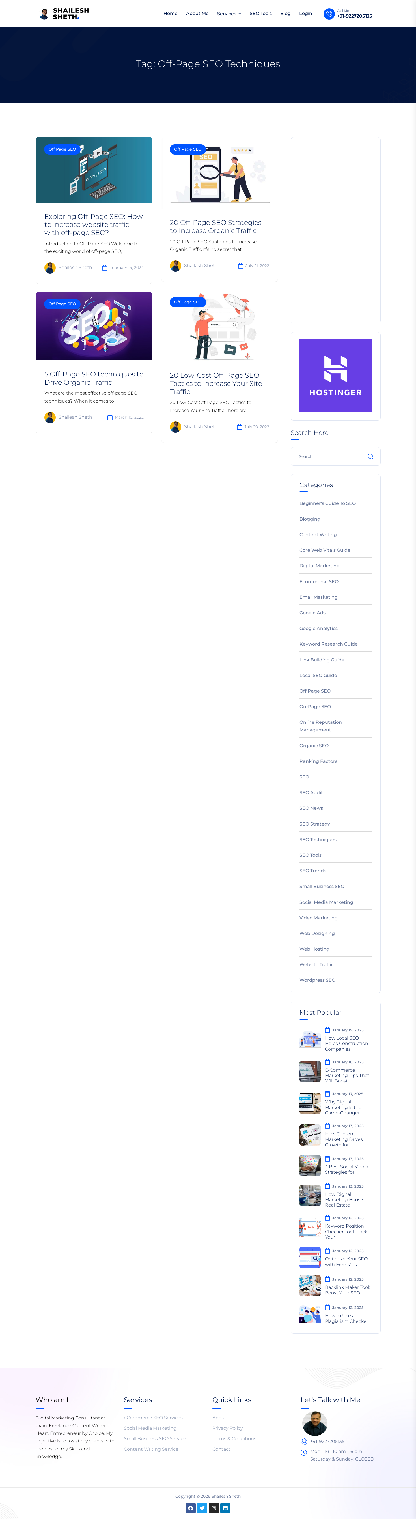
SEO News (311, 808)
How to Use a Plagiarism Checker (346, 1318)
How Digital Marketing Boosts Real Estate (344, 1200)
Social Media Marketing (326, 902)
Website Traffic (316, 964)
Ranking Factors (318, 761)
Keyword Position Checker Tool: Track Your (346, 1231)
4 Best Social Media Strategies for (346, 1169)
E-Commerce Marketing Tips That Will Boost (347, 1075)
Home (170, 13)
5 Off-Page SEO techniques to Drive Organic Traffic (94, 378)
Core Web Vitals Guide (324, 550)
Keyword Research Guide (328, 644)
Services (226, 13)
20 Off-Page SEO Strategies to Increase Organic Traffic (215, 226)
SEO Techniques (318, 839)
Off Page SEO (62, 149)
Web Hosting (314, 949)
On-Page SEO (315, 706)
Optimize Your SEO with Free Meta (346, 1261)
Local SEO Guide (318, 675)
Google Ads (312, 612)
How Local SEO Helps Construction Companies (346, 1043)
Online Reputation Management (320, 726)
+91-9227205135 (354, 16)
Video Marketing (318, 918)
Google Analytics (318, 628)
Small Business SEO (321, 886)
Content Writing (318, 534)
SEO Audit (311, 792)
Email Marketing (318, 597)
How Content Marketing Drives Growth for (344, 1139)
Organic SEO (314, 745)
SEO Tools (261, 13)
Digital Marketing (319, 565)
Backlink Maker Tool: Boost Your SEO (347, 1290)
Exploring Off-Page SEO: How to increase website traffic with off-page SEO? (93, 224)
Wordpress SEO (317, 980)
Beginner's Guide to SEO (327, 503)
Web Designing (317, 933)
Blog (285, 13)
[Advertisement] (335, 230)
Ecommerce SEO (319, 581)
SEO (304, 777)
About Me (197, 13)
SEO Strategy (314, 824)
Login (305, 13)
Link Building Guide (321, 660)
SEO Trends (312, 870)
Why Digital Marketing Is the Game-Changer (343, 1107)
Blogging (309, 519)
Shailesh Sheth (68, 268)
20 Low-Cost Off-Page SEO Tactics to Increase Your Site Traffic (216, 383)
